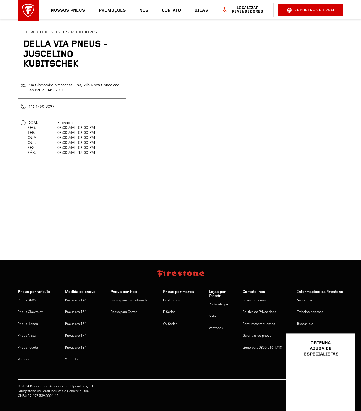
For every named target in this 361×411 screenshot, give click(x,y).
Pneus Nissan (28, 335)
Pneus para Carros (123, 312)
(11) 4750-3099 (41, 107)
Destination (171, 300)
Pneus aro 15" (75, 312)
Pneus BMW (27, 300)
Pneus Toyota (28, 347)
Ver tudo (24, 359)
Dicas (201, 10)
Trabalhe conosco (310, 312)
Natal (213, 316)
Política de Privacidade (259, 312)
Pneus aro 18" (75, 347)
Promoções (112, 10)
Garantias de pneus (257, 335)
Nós (144, 10)
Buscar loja (305, 324)
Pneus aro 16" (75, 324)
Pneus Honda (28, 324)
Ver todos (216, 328)
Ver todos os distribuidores (64, 32)
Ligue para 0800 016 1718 (262, 347)
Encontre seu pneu (311, 10)
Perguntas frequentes (259, 324)
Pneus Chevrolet (30, 312)
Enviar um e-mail (255, 300)
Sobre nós (304, 300)
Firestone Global (309, 347)
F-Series (169, 312)
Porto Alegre (218, 304)
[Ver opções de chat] (345, 390)
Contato (171, 10)
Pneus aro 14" (75, 300)
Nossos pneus (68, 10)
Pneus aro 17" (75, 335)
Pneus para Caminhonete (129, 300)
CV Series (170, 324)
